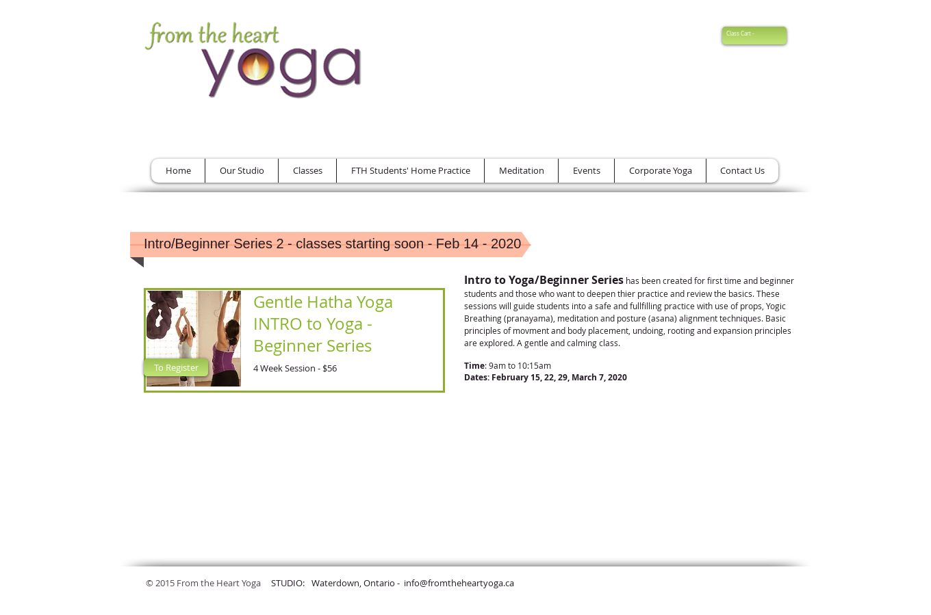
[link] (745, 34)
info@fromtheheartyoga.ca (459, 583)
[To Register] (176, 367)
